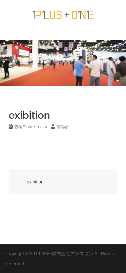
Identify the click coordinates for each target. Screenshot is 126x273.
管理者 (62, 127)
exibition (35, 181)
